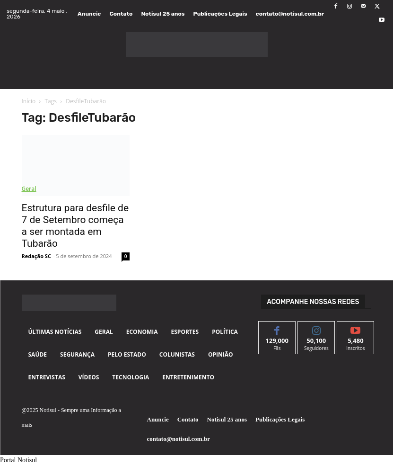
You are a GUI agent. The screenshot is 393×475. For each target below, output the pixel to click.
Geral (29, 189)
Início (29, 101)
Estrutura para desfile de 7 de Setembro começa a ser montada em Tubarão (75, 225)
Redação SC (36, 256)
